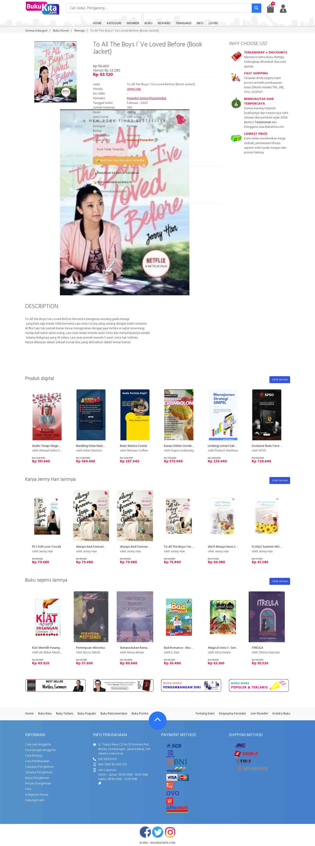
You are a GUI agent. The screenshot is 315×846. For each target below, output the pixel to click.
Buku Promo (140, 713)
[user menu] (283, 8)
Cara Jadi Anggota (38, 744)
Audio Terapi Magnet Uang (51, 446)
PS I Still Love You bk (46, 547)
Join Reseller (259, 713)
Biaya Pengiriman (37, 778)
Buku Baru (45, 713)
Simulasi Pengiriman (39, 772)
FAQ (28, 789)
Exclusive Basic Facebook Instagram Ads (279, 446)
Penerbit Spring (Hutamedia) (147, 98)
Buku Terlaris (64, 713)
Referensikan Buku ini (109, 191)
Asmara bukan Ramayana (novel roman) (147, 648)
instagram (170, 832)
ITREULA (257, 648)
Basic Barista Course (133, 446)
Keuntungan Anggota (40, 750)
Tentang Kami (205, 713)
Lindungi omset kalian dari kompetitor (234, 446)
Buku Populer (87, 713)
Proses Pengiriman (38, 783)
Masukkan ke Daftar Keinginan (116, 173)
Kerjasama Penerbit (232, 713)
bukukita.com (165, 843)
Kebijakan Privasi (36, 794)
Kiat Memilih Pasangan (47, 648)
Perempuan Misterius (90, 648)
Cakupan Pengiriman (39, 767)
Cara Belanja (33, 755)
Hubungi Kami (34, 800)
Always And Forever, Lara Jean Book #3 (147, 547)
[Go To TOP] (157, 720)
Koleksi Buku (281, 713)
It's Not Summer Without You (272, 547)
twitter (157, 832)
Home (29, 713)
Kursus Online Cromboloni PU (184, 446)
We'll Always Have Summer (226, 547)
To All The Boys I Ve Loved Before (187, 547)
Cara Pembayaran (37, 761)
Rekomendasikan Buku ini (112, 182)
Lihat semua (280, 379)
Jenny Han (134, 89)
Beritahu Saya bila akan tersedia (120, 160)
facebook (145, 832)
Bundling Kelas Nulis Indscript (95, 446)
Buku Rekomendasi (113, 713)
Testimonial (263, 122)
